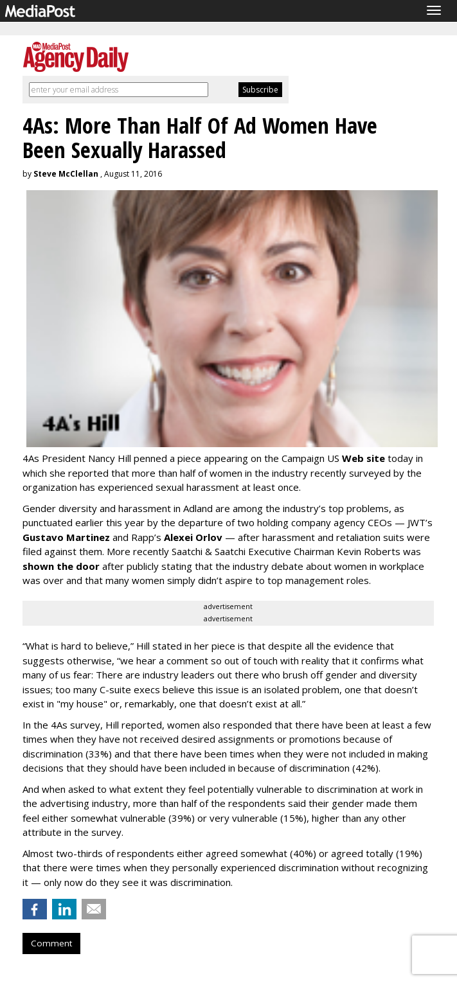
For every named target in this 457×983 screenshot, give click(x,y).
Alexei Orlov (193, 537)
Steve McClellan (65, 173)
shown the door (61, 566)
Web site (363, 458)
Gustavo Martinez (66, 537)
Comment (51, 943)
